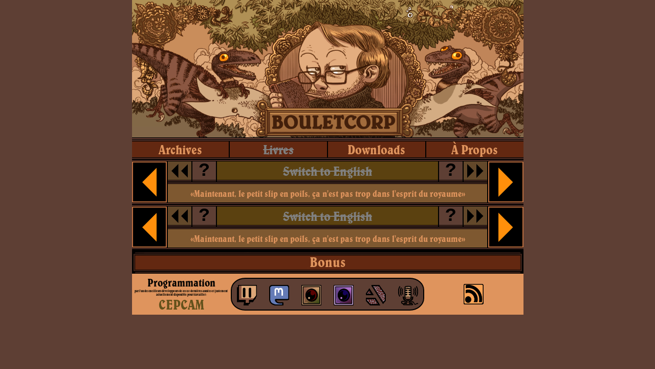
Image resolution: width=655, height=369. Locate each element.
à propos (474, 149)
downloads (376, 149)
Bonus (327, 262)
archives (180, 149)
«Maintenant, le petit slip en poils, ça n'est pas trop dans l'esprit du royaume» (327, 193)
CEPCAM (181, 304)
